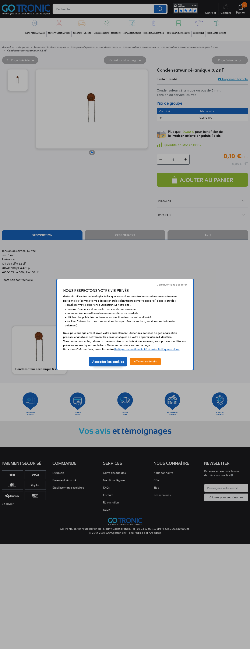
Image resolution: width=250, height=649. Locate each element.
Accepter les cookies (108, 361)
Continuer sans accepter (172, 284)
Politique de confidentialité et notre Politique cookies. (147, 349)
